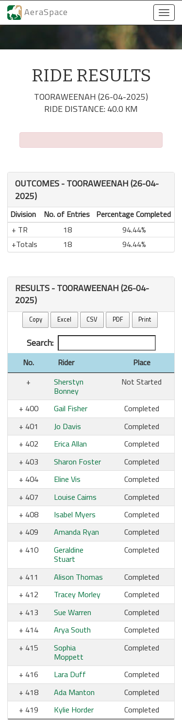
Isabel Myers (75, 514)
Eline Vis (67, 479)
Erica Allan (70, 443)
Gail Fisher (70, 408)
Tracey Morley (77, 594)
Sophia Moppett (68, 652)
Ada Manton (74, 692)
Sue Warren (72, 612)
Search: (91, 343)
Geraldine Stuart (68, 554)
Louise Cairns (75, 497)
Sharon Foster (77, 461)
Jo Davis (67, 426)
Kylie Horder (74, 709)
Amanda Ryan (76, 532)
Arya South (72, 629)
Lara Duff (70, 674)
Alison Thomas (78, 577)
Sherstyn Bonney (68, 386)
